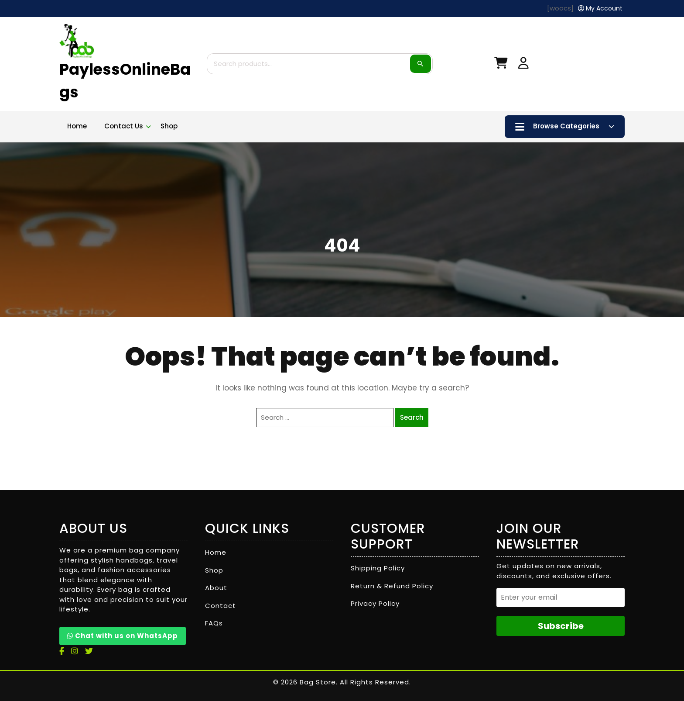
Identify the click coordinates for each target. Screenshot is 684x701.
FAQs (214, 623)
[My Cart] (500, 64)
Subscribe (561, 626)
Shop (169, 126)
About (216, 587)
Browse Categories (564, 126)
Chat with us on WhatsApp (122, 635)
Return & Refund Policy (392, 585)
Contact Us (123, 126)
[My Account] (600, 8)
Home (77, 126)
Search (420, 64)
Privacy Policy (375, 603)
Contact (220, 605)
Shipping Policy (378, 568)
